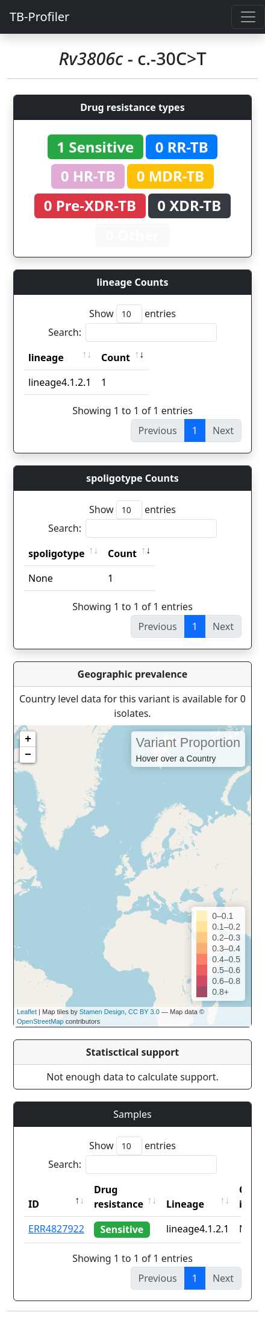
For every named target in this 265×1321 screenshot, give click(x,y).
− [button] (28, 755)
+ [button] (28, 739)
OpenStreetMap (40, 1021)
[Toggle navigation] (248, 17)
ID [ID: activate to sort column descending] (33, 1204)
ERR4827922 (56, 1228)
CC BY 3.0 (144, 1011)
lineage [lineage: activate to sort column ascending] (46, 357)
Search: (132, 332)
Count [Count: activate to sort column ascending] (115, 357)
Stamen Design (102, 1011)
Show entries (132, 313)
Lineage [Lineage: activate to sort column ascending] (185, 1204)
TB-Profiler (39, 16)
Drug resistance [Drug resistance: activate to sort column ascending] (118, 1197)
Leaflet (27, 1011)
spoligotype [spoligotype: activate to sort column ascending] (56, 553)
